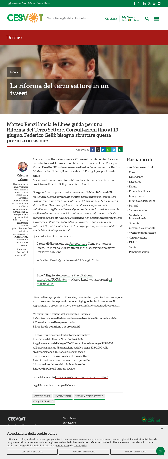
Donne (133, 186)
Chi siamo (111, 18)
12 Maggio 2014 (88, 260)
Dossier (15, 37)
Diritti (133, 242)
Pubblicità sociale (139, 252)
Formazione (70, 422)
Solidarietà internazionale (137, 217)
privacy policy (62, 446)
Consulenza (70, 418)
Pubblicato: (22, 249)
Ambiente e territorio (141, 167)
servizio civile (41, 396)
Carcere (133, 172)
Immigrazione (137, 196)
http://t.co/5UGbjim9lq (52, 279)
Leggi (47, 3)
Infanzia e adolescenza (142, 200)
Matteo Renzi (63, 396)
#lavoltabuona (51, 252)
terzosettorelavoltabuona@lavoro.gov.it (96, 305)
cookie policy (80, 446)
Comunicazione (138, 237)
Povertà (133, 205)
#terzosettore (78, 243)
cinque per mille (43, 401)
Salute (132, 247)
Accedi (125, 20)
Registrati (135, 20)
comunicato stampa (53, 385)
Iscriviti (40, 3)
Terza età (134, 223)
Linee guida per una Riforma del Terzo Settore (81, 377)
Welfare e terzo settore (142, 232)
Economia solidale (139, 191)
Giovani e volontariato (142, 228)
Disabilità (135, 181)
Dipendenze (136, 176)
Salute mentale (138, 210)
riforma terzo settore (89, 396)
